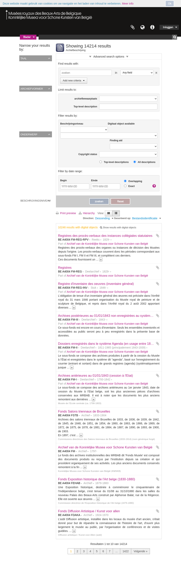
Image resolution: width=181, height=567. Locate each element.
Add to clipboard (158, 236)
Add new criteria (74, 80)
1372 (23, 170)
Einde (94, 180)
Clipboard (133, 27)
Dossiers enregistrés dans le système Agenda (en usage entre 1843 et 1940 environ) (118, 343)
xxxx (23, 150)
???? (23, 145)
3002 (23, 160)
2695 (23, 191)
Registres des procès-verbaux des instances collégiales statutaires (105, 235)
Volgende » (140, 551)
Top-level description (85, 106)
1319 (23, 175)
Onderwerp (28, 134)
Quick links (152, 27)
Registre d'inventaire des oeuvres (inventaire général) (96, 283)
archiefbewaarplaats (85, 98)
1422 (126, 551)
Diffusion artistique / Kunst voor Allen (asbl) (46, 114)
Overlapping (133, 181)
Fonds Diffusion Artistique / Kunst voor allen (89, 511)
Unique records (29, 63)
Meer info (127, 3)
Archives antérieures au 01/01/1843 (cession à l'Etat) (95, 375)
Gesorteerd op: (122, 218)
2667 (23, 155)
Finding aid (116, 140)
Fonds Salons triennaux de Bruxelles (84, 411)
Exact (129, 186)
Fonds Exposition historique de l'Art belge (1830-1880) (96, 479)
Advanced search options (108, 56)
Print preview (66, 213)
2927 (23, 186)
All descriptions (144, 162)
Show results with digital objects (118, 227)
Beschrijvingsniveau (35, 200)
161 (22, 180)
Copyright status (87, 154)
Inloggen (168, 27)
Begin (63, 180)
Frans (23, 69)
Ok (169, 3)
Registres (65, 267)
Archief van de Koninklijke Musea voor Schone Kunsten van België (107, 243)
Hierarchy (87, 213)
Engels (24, 74)
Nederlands (27, 79)
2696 (23, 165)
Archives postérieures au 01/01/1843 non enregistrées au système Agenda (111, 315)
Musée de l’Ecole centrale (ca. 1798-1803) (46, 119)
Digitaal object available (121, 123)
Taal (142, 27)
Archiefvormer (31, 88)
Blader (27, 37)
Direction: (88, 218)
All (21, 94)
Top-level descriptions (114, 162)
